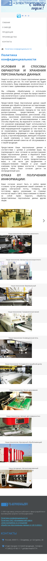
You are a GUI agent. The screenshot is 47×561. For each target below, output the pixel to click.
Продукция (7, 32)
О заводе (6, 27)
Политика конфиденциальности (14, 518)
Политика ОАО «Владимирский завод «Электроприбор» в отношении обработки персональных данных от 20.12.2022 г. (21, 522)
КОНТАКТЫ (9, 533)
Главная (6, 22)
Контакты (7, 41)
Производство (9, 37)
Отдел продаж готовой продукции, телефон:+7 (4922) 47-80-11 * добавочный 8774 (24, 547)
